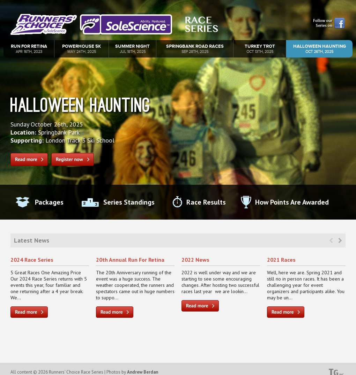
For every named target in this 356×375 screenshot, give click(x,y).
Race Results (206, 202)
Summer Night (132, 49)
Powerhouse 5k (81, 49)
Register (72, 159)
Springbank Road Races (195, 49)
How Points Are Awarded (292, 202)
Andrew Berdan (142, 372)
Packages (49, 202)
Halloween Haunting (319, 49)
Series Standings (129, 202)
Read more (29, 159)
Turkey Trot (260, 49)
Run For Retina (29, 49)
